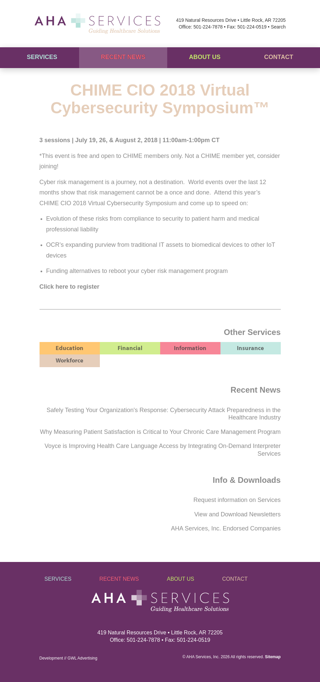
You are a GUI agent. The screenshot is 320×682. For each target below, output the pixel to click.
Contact (278, 57)
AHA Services (198, 657)
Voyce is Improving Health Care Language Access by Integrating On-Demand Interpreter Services (162, 450)
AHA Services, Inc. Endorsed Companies (225, 528)
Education (69, 348)
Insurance (250, 348)
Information (190, 348)
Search (278, 27)
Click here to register (70, 286)
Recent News (123, 57)
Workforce (69, 360)
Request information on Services (236, 500)
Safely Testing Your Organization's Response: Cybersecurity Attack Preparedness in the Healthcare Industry (164, 414)
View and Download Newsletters (237, 514)
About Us (204, 57)
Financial (130, 348)
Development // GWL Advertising (69, 658)
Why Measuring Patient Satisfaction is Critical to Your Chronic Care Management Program (160, 432)
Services (42, 57)
